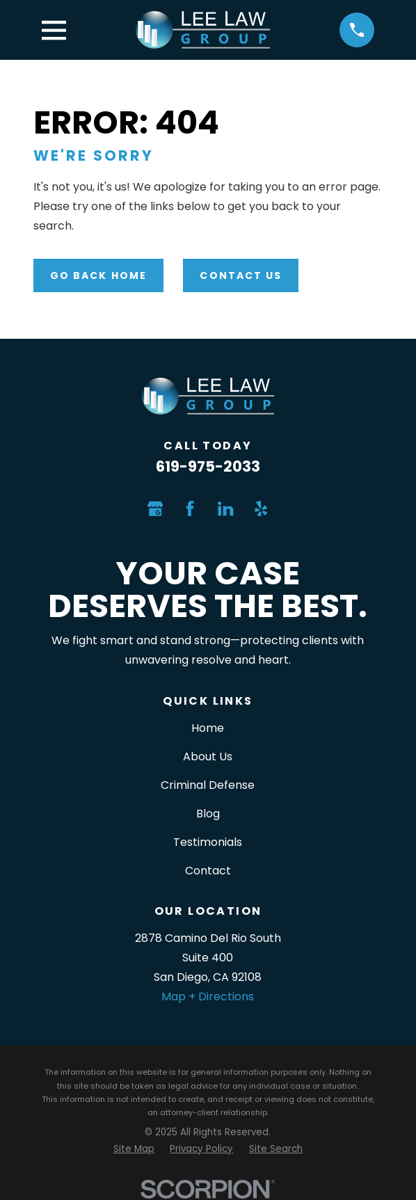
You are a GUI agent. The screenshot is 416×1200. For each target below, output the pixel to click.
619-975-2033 (208, 466)
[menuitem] (133, 1149)
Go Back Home (98, 275)
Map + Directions (207, 997)
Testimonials (207, 842)
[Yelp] (261, 508)
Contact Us (241, 275)
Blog (208, 814)
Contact (208, 871)
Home (207, 728)
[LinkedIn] (225, 508)
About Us (207, 757)
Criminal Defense (208, 785)
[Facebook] (190, 508)
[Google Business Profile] (155, 508)
